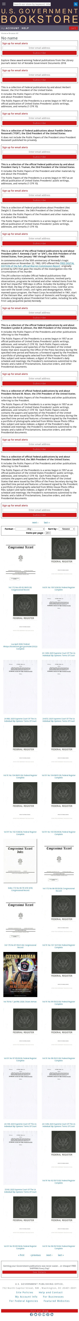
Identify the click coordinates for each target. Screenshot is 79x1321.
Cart (73, 28)
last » (47, 522)
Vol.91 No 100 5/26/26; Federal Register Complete (58, 588)
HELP (25, 28)
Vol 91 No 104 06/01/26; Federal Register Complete (20, 776)
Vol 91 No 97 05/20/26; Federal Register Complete (20, 1059)
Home (4, 33)
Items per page (35, 532)
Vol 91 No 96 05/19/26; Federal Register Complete (58, 1247)
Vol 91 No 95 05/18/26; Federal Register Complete (20, 1247)
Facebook (31, 1314)
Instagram (39, 1314)
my (10, 28)
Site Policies (24, 1292)
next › (35, 522)
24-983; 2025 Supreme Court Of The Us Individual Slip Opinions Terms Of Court (20, 719)
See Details (39, 1272)
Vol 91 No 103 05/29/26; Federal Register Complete (59, 833)
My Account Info (26, 1296)
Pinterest (47, 1314)
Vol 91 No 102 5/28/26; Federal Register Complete (20, 833)
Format (9, 528)
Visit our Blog (39, 1310)
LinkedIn (51, 1314)
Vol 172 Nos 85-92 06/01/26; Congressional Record (20, 588)
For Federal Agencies (23, 1300)
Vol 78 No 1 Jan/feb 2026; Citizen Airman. (20, 1001)
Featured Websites (57, 1300)
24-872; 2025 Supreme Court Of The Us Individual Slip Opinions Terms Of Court (59, 719)
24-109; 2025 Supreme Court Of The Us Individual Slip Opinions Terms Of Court (20, 1125)
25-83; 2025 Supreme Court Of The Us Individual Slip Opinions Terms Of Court (20, 1190)
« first (21, 1255)
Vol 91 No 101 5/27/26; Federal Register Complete (58, 946)
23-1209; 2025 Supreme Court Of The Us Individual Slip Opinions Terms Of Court (58, 654)
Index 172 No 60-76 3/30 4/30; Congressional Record (20, 889)
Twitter (35, 1314)
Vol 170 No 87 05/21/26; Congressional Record (20, 946)
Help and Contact (51, 1292)
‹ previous (35, 1255)
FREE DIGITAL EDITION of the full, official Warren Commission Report (37, 265)
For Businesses (53, 1296)
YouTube (43, 1314)
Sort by (52, 528)
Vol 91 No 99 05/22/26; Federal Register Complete (58, 1002)
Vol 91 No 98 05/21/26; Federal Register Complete (58, 1059)
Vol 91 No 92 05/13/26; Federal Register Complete (58, 1181)
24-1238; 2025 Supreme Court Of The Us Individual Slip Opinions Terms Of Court (58, 1125)
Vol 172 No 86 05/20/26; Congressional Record (59, 889)
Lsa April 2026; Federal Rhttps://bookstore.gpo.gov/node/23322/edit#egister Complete (20, 646)
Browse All (13, 33)
